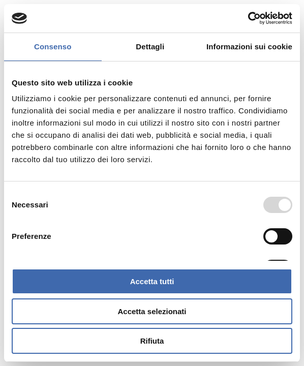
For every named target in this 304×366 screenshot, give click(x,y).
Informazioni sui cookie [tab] (249, 46)
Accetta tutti (152, 281)
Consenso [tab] (52, 46)
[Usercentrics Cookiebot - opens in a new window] (247, 18)
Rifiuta (152, 341)
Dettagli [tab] (150, 46)
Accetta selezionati (151, 311)
